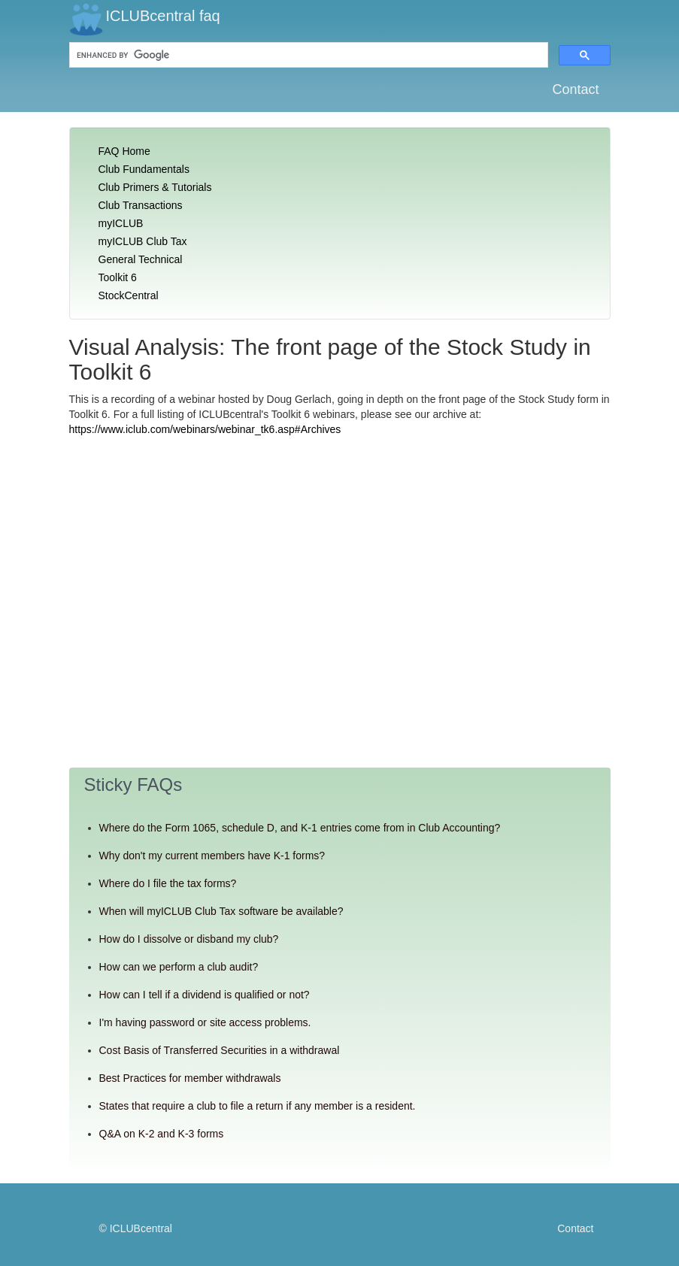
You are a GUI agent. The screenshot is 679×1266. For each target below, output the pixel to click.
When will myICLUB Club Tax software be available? (221, 911)
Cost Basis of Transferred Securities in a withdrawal (219, 1050)
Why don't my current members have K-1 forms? (212, 856)
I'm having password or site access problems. (205, 1022)
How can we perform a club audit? (179, 967)
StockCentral (129, 295)
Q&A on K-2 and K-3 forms (161, 1134)
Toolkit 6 (118, 277)
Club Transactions (141, 205)
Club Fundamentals (144, 169)
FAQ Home (124, 151)
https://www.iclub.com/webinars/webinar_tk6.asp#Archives (205, 429)
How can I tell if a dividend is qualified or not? (204, 995)
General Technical (141, 259)
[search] (182, 55)
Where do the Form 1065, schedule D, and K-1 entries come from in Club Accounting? (300, 828)
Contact (575, 89)
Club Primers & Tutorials (155, 187)
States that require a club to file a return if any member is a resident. (257, 1106)
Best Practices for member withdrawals (190, 1078)
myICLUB (121, 223)
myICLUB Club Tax (143, 241)
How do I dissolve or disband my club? (189, 939)
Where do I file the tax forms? (168, 883)
